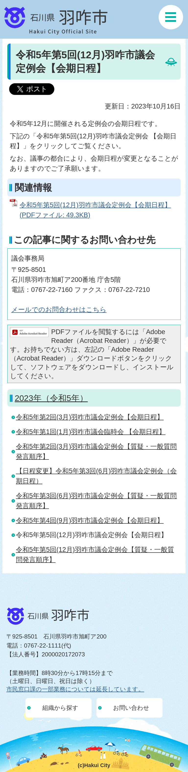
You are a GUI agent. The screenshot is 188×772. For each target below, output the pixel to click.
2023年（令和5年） (51, 398)
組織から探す (60, 707)
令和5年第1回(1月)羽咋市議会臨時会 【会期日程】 (90, 431)
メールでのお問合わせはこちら (58, 309)
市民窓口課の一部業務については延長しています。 (75, 689)
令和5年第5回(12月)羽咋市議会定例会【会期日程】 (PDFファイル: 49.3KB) (95, 210)
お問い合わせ (131, 707)
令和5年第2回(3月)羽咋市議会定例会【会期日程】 (90, 417)
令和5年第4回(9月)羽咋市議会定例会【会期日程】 (90, 520)
